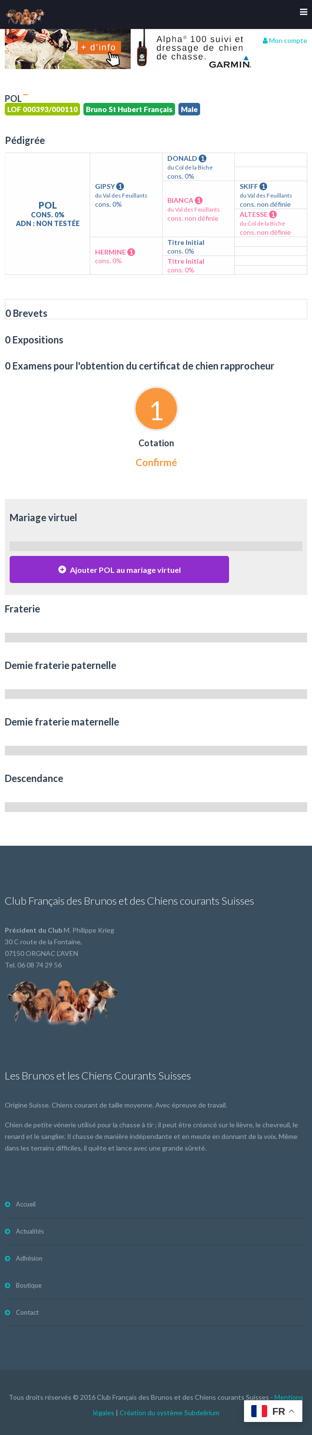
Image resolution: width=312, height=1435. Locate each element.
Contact (27, 1312)
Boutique (28, 1285)
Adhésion (29, 1258)
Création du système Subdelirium (169, 1412)
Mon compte (285, 40)
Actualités (30, 1231)
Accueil (26, 1204)
